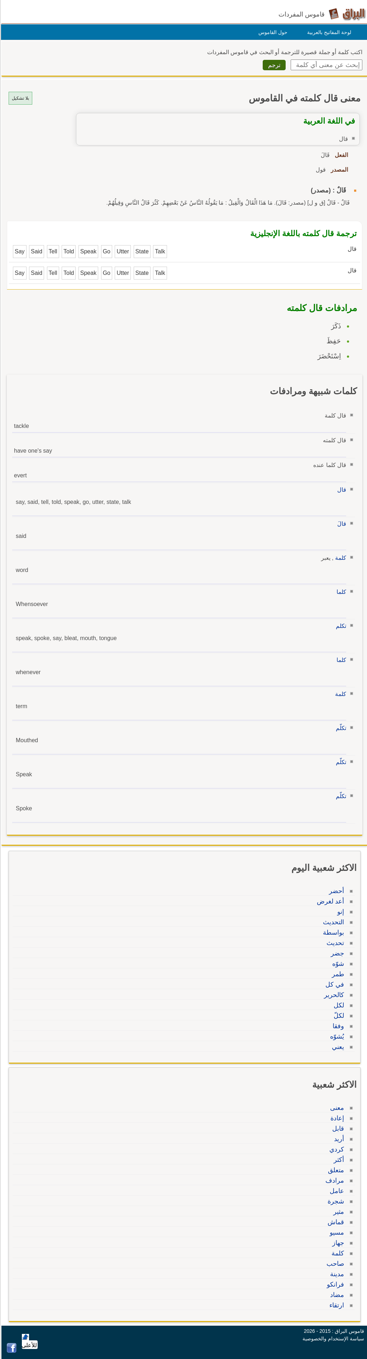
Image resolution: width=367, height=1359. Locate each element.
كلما (340, 592)
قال (340, 490)
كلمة (339, 558)
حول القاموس (271, 32)
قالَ (340, 524)
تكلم (340, 626)
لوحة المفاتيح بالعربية (328, 32)
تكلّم (340, 728)
